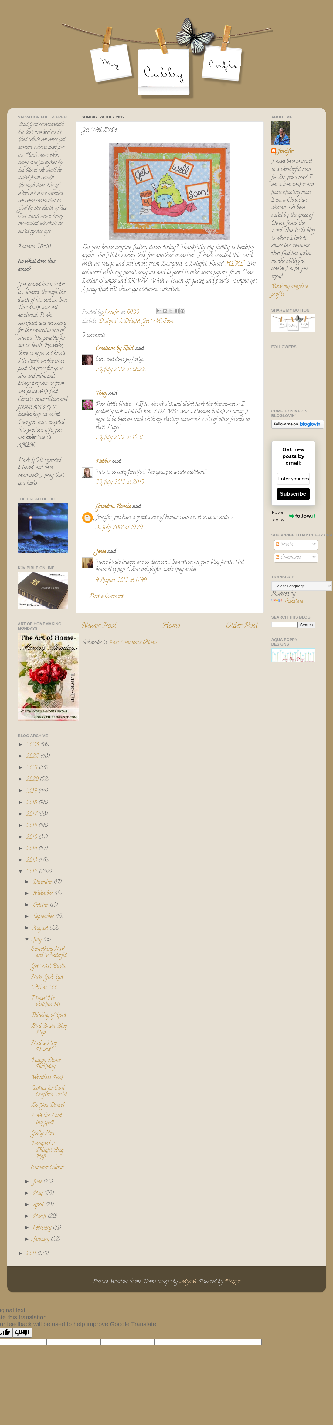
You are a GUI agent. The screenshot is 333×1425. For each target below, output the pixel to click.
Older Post (242, 626)
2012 (32, 872)
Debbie (103, 462)
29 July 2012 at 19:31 (119, 438)
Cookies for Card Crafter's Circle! (49, 1092)
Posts (284, 545)
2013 (32, 860)
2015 (32, 837)
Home (171, 626)
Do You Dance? (48, 1105)
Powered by (293, 516)
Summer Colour (47, 1168)
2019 (32, 791)
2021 (32, 768)
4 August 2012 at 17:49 (121, 580)
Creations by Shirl (115, 349)
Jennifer (285, 152)
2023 (33, 745)
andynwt (188, 1282)
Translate (287, 602)
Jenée (101, 552)
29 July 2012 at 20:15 (120, 483)
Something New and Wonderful (49, 952)
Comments (288, 557)
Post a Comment (107, 596)
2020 (33, 780)
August (41, 928)
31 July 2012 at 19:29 (119, 528)
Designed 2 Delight (119, 321)
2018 (32, 803)
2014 (32, 849)
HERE (234, 264)
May (38, 1194)
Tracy (101, 394)
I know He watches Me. (46, 1002)
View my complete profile (289, 291)
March (40, 1217)
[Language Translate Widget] (301, 586)
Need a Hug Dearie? (44, 1046)
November (43, 894)
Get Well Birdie (48, 966)
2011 (31, 1254)
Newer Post (99, 626)
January (42, 1240)
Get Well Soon (157, 321)
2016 (32, 826)
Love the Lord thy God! (46, 1119)
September (44, 917)
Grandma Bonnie (113, 507)
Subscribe (293, 494)
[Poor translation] (22, 1333)
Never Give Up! (47, 977)
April (39, 1205)
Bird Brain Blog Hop (49, 1029)
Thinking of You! (48, 1015)
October (41, 905)
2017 (32, 814)
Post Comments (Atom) (133, 643)
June (38, 1182)
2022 (33, 757)
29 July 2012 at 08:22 (120, 370)
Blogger (232, 1282)
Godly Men (42, 1133)
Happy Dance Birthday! (45, 1064)
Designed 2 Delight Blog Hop (47, 1150)
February (43, 1228)
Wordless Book (47, 1078)
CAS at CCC (44, 988)
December (43, 882)
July (38, 940)
